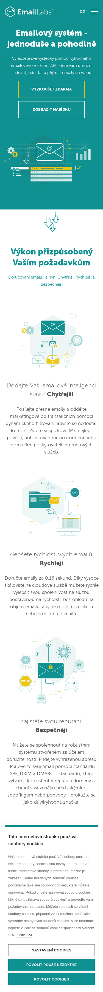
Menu (94, 11)
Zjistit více (24, 935)
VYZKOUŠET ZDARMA (51, 89)
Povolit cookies (51, 979)
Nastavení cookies (51, 950)
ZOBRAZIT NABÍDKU (52, 109)
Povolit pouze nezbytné (51, 965)
